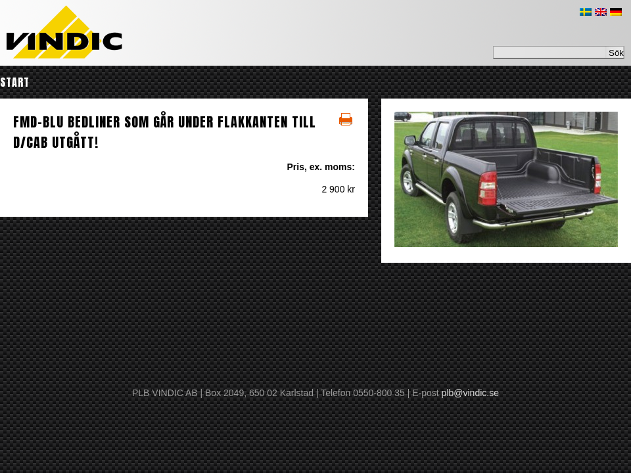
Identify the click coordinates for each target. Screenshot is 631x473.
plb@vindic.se (470, 393)
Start (15, 82)
